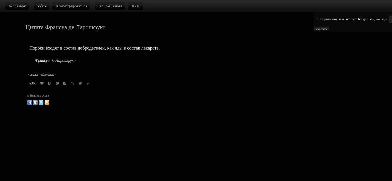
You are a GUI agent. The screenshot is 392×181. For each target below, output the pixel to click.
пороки (34, 74)
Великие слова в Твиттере (41, 102)
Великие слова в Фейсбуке (29, 102)
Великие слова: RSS (46, 102)
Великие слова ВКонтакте (35, 102)
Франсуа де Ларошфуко (55, 60)
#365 (32, 83)
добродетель (47, 74)
